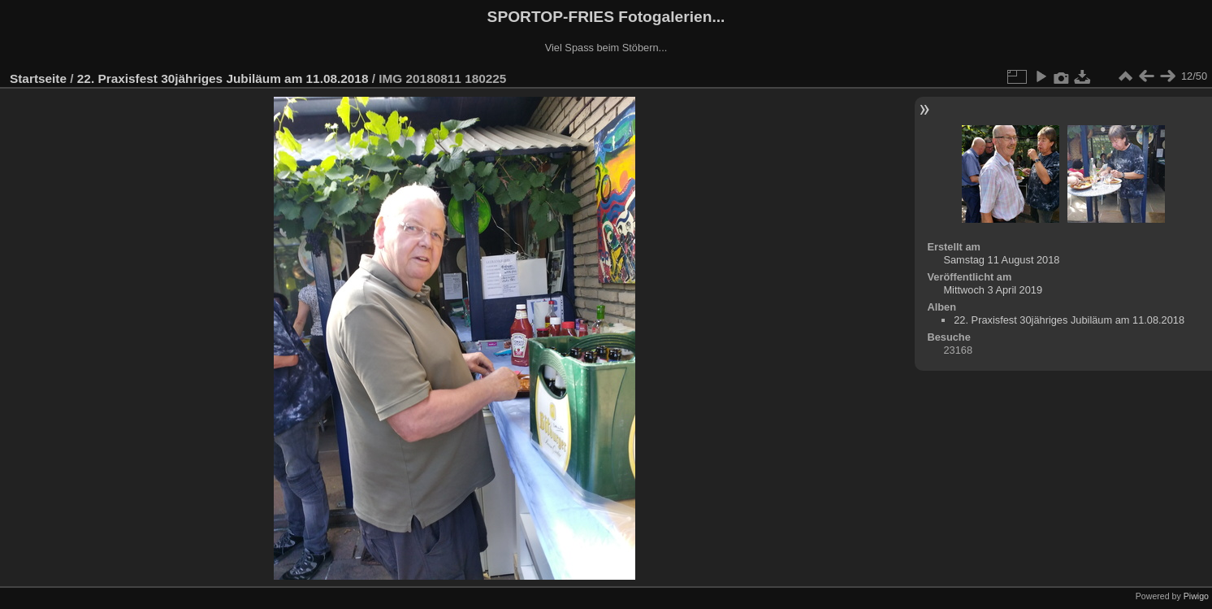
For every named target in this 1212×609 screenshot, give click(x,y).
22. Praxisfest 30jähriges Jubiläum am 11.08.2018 (223, 78)
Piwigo (1196, 596)
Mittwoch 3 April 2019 (992, 290)
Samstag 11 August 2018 (1001, 260)
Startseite (38, 78)
